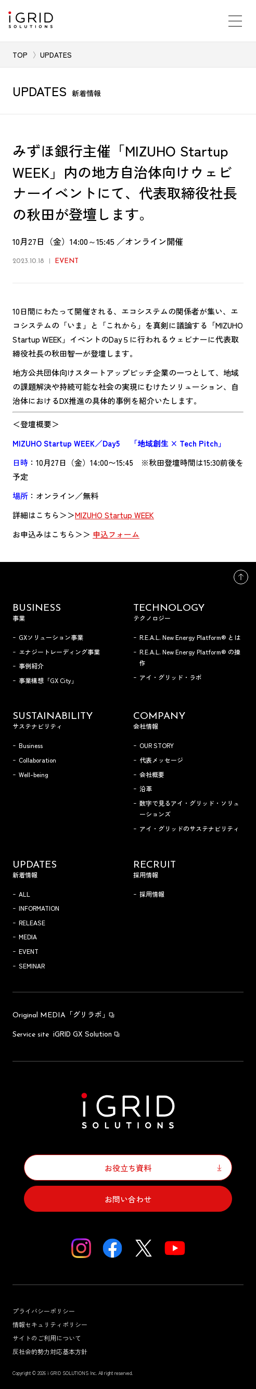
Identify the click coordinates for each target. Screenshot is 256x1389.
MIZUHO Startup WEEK (114, 514)
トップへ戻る (241, 577)
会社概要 (151, 774)
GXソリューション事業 (51, 637)
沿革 (145, 788)
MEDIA (28, 936)
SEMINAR (32, 965)
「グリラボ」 (64, 1014)
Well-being (33, 774)
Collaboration (37, 759)
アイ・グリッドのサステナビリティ (189, 828)
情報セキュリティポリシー (49, 1324)
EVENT (29, 951)
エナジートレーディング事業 (59, 651)
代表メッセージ (161, 759)
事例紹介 (31, 665)
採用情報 (151, 893)
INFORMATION (39, 907)
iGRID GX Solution (66, 1033)
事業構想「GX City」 (48, 680)
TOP (20, 54)
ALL (24, 893)
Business (31, 745)
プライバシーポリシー (43, 1310)
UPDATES (56, 54)
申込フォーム (116, 534)
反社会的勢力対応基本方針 (49, 1351)
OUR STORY (156, 745)
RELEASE (32, 922)
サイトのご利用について (46, 1337)
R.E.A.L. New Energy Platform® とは (189, 637)
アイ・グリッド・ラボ (170, 677)
